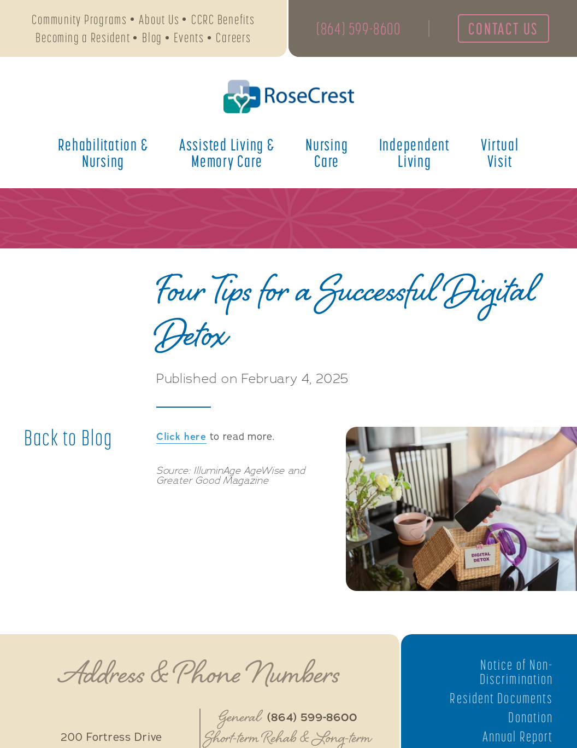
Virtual (500, 152)
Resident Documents (501, 698)
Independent (414, 152)
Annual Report (517, 736)
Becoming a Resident (83, 37)
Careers (233, 37)
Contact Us (503, 28)
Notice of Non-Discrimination (516, 672)
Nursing (326, 152)
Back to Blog (68, 438)
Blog (152, 37)
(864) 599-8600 (358, 28)
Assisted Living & (227, 152)
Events (189, 37)
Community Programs (79, 19)
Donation (530, 717)
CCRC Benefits (223, 19)
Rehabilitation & (103, 152)
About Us (159, 19)
